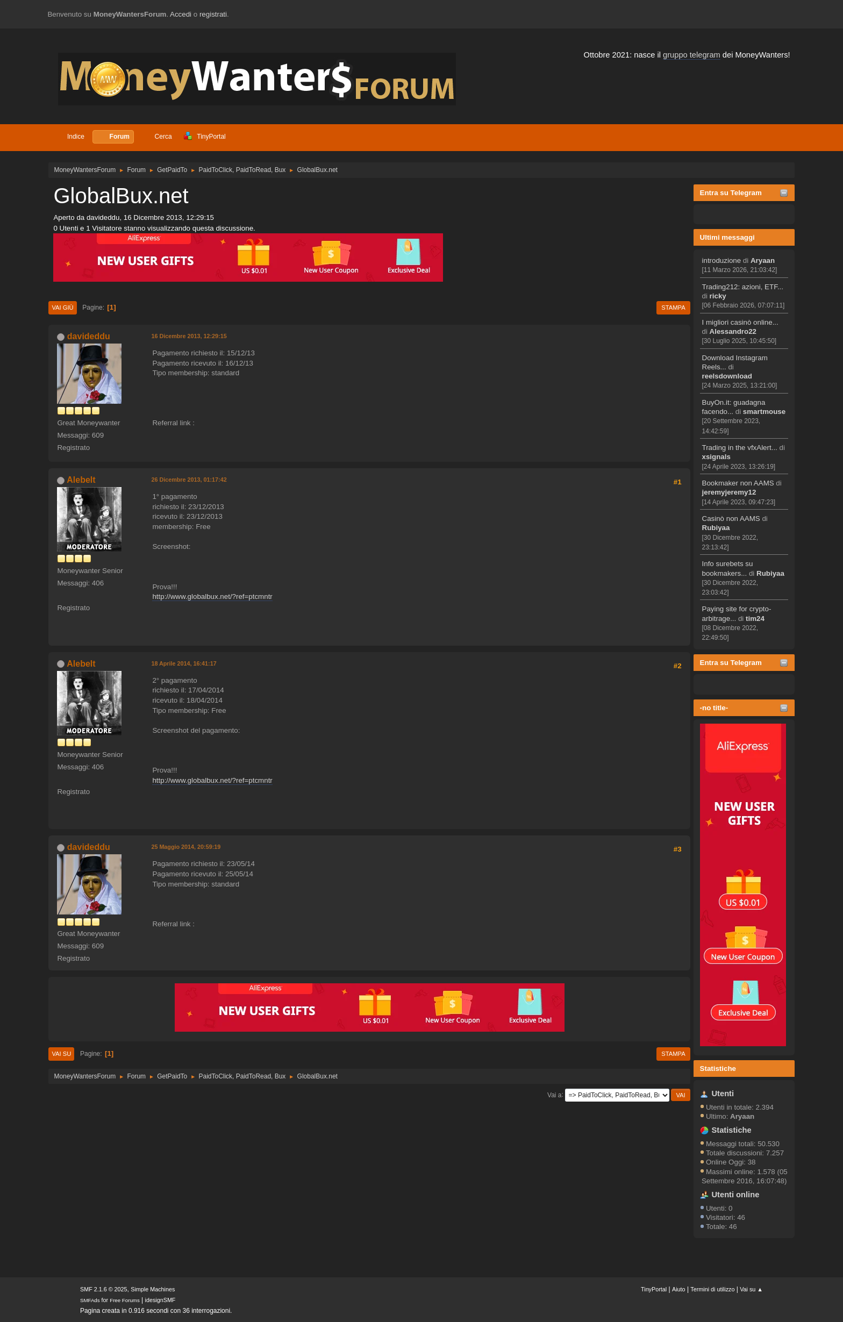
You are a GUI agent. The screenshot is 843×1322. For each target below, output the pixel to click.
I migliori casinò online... (740, 322)
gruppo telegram (691, 55)
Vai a (554, 1094)
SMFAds (90, 1300)
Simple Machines (153, 1289)
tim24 (755, 618)
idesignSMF (160, 1300)
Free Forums (125, 1300)
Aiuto (678, 1289)
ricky (718, 296)
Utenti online (736, 1194)
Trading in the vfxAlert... (739, 448)
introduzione (721, 260)
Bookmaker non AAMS (738, 483)
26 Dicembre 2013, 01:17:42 (188, 479)
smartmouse (764, 412)
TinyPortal (654, 1289)
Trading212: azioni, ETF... (742, 287)
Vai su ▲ (751, 1289)
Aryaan (763, 260)
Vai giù (62, 307)
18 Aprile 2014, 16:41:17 (183, 663)
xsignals (716, 457)
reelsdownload (727, 376)
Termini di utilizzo (712, 1289)
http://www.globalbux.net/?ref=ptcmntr (212, 596)
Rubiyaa (716, 528)
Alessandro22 (733, 331)
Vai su (61, 1054)
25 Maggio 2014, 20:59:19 (185, 847)
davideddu (88, 336)
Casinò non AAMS (731, 518)
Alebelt (81, 479)
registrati (213, 14)
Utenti (723, 1093)
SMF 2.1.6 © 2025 (103, 1289)
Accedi (180, 14)
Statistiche (718, 1068)
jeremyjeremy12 (729, 492)
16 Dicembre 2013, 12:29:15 (188, 336)
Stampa (673, 307)
